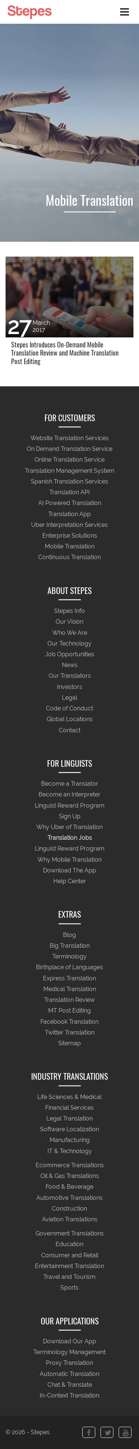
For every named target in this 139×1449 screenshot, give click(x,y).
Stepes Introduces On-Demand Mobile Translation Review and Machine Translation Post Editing (65, 353)
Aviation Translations (69, 1219)
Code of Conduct (69, 708)
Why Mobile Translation (69, 859)
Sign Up (69, 816)
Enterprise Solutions (69, 535)
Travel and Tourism (69, 1277)
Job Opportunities (69, 654)
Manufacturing (70, 1140)
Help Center (69, 881)
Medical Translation (69, 989)
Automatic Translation (69, 1373)
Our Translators (70, 676)
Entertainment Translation (69, 1266)
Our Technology (69, 643)
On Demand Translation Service (69, 449)
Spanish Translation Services (69, 481)
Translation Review (69, 999)
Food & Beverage (69, 1187)
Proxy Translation (69, 1363)
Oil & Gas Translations (69, 1176)
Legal (69, 697)
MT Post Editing (69, 1010)
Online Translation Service (69, 459)
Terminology (69, 956)
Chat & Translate (69, 1384)
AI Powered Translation (69, 503)
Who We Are (69, 632)
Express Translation (69, 978)
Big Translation (70, 945)
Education (69, 1244)
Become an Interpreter (69, 794)
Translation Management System (70, 470)
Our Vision (69, 622)
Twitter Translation (70, 1032)
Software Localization (69, 1129)
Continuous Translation (69, 557)
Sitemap (69, 1043)
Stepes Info (69, 611)
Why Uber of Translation (69, 827)
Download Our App (69, 1341)
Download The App (69, 870)
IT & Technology (69, 1151)
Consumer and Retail (69, 1255)
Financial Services (69, 1107)
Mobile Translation (70, 546)
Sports (69, 1287)
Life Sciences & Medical (69, 1096)
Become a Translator (69, 784)
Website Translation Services (69, 438)
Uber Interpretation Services (69, 524)
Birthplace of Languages (69, 967)
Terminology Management (69, 1352)
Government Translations (70, 1233)
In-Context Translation (69, 1395)
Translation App (69, 514)
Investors (69, 686)
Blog (69, 934)
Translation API (69, 492)
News (69, 665)
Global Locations (70, 719)
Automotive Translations (69, 1197)
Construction (69, 1208)
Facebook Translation (69, 1021)
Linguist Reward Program (70, 805)
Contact (69, 730)
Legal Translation (69, 1118)
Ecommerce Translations (70, 1165)
